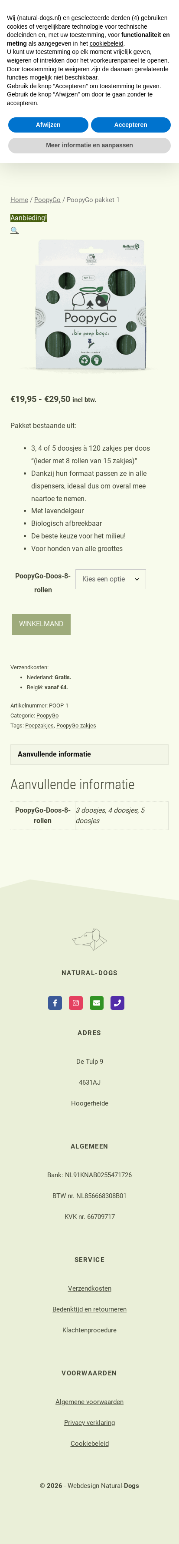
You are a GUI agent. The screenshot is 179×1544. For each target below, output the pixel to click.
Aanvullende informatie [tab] (54, 754)
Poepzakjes (39, 725)
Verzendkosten (89, 1288)
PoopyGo (47, 200)
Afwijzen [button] (48, 1505)
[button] (14, 230)
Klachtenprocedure (89, 1330)
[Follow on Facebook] (55, 1003)
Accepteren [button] (130, 1505)
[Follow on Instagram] (76, 1003)
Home (19, 200)
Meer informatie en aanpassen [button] (89, 1526)
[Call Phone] (117, 1003)
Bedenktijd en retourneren (89, 1309)
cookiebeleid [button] (107, 1424)
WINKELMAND (41, 624)
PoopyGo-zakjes (76, 725)
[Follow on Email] (97, 1003)
